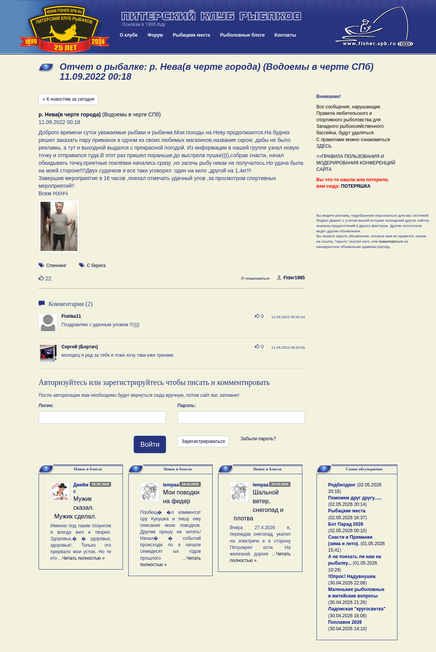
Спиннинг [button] (56, 265)
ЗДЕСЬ (324, 146)
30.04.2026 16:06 (347, 615)
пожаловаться (255, 278)
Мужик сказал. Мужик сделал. (75, 508)
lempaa (171, 485)
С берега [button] (96, 265)
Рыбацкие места (191, 35)
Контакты (285, 35)
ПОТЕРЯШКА (356, 186)
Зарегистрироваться (203, 441)
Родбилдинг (342, 485)
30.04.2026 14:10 (347, 628)
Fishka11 (71, 316)
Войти (149, 444)
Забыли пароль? (258, 438)
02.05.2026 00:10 (347, 530)
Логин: (46, 405)
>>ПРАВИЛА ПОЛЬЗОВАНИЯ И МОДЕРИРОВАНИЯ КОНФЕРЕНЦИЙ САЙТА (356, 163)
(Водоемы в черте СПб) (100, 114)
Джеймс (81, 488)
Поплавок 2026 (345, 622)
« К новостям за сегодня (68, 99)
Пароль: (187, 405)
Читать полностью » (83, 558)
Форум (155, 35)
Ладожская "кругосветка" (357, 609)
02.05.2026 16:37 (347, 517)
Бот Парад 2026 (345, 524)
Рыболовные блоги (242, 35)
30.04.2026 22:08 (347, 583)
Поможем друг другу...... (355, 498)
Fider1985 (291, 277)
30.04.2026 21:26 (347, 602)
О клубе (129, 35)
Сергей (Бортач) (79, 346)
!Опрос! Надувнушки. (352, 576)
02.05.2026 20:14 (347, 504)
